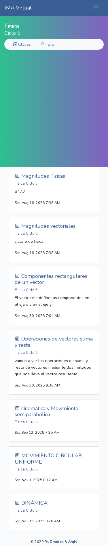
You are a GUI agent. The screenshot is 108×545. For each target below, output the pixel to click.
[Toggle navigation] (95, 8)
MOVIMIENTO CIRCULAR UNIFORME (48, 458)
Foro (47, 44)
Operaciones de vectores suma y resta (54, 342)
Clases (22, 44)
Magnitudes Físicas (40, 176)
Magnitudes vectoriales (45, 226)
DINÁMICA (31, 503)
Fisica (26, 183)
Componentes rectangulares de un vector (51, 279)
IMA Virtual (18, 7)
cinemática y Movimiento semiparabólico (46, 411)
